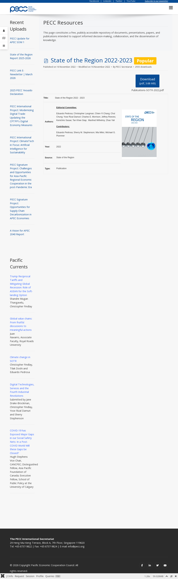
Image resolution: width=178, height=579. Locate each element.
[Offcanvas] (4, 45)
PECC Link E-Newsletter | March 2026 (21, 74)
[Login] (4, 30)
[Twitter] (157, 565)
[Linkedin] (150, 565)
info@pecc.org (76, 546)
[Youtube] (165, 565)
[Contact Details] (4, 38)
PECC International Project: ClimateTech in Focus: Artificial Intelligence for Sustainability (22, 145)
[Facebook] (142, 565)
